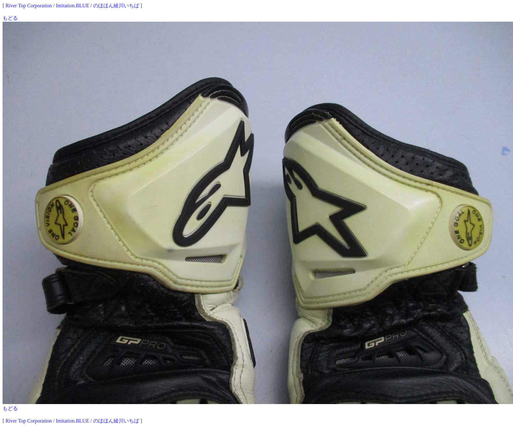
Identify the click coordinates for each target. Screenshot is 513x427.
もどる (10, 18)
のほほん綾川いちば (116, 5)
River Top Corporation (28, 5)
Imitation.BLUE (72, 5)
